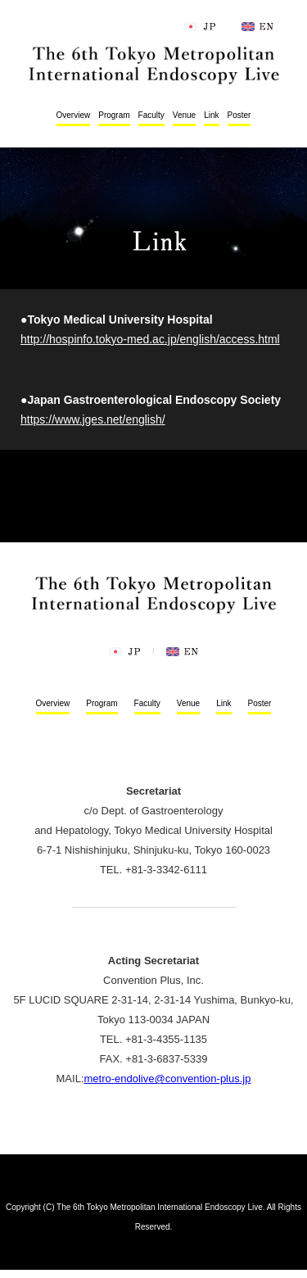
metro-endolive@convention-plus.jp (167, 1078)
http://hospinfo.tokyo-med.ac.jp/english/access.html (150, 339)
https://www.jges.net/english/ (92, 419)
